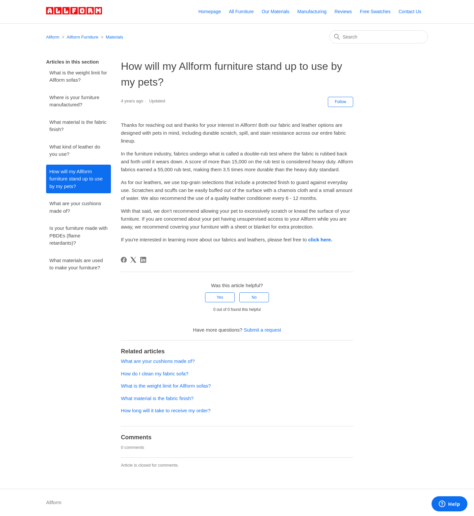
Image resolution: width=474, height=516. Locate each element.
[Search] (378, 36)
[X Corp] (133, 260)
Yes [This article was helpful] (220, 297)
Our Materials (275, 11)
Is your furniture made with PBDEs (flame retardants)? (78, 235)
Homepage (209, 11)
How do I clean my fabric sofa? (154, 373)
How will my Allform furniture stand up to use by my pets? (76, 179)
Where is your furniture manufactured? (74, 101)
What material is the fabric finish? (77, 125)
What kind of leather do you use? (74, 150)
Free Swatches (375, 11)
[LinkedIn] (143, 260)
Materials (114, 37)
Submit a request (262, 330)
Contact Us (410, 11)
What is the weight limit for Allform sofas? (78, 76)
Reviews (343, 11)
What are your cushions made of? (75, 207)
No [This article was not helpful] (253, 297)
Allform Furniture (82, 37)
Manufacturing (312, 11)
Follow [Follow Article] (340, 101)
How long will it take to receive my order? (166, 410)
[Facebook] (124, 260)
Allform (52, 37)
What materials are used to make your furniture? (76, 264)
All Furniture (241, 11)
